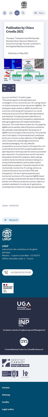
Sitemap (6, 394)
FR (11, 13)
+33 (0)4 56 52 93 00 (17, 272)
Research (11, 219)
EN (17, 13)
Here (4, 97)
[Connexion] (4, 13)
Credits (5, 402)
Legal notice (8, 409)
